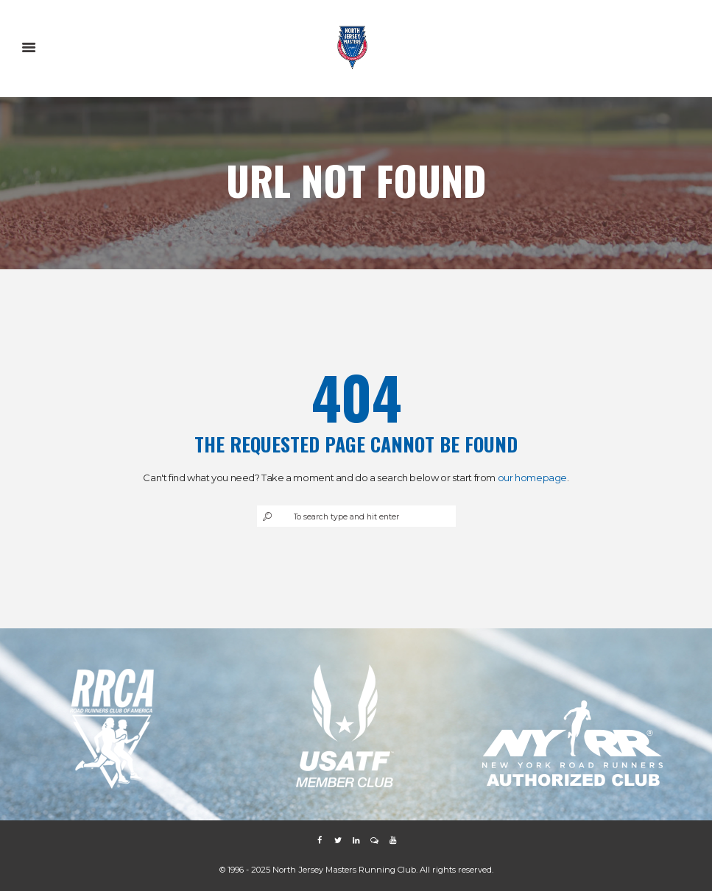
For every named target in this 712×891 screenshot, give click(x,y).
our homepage (532, 477)
